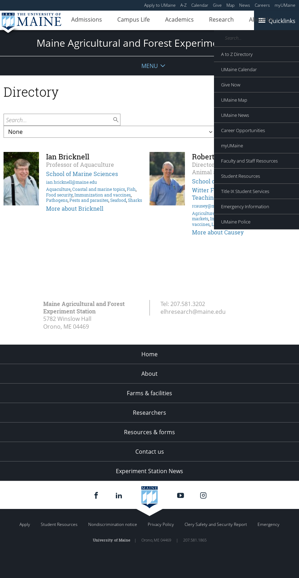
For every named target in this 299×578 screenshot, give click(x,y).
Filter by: (280, 120)
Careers (262, 5)
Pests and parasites (88, 200)
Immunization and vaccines (102, 195)
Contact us (149, 451)
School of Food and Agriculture (234, 181)
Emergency (269, 524)
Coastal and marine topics (98, 189)
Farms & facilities (149, 393)
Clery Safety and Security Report (216, 524)
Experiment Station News (149, 471)
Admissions (83, 20)
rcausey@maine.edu (212, 206)
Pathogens (57, 200)
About (149, 374)
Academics (162, 20)
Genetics (224, 213)
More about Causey (218, 232)
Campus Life (123, 20)
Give (217, 5)
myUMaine (285, 5)
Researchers (149, 412)
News (244, 5)
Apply (24, 524)
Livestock (221, 224)
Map (230, 5)
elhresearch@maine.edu (193, 312)
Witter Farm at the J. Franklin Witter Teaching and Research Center (241, 193)
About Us (231, 20)
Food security (59, 195)
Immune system (226, 218)
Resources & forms (149, 432)
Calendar (199, 5)
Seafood (118, 200)
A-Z (183, 5)
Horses (242, 213)
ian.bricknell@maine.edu (71, 182)
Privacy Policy (161, 524)
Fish (131, 189)
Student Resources (59, 524)
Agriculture (203, 213)
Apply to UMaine (160, 5)
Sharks (135, 200)
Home (149, 354)
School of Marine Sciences (82, 173)
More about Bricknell (74, 208)
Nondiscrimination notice (112, 524)
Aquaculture (58, 189)
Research (198, 20)
